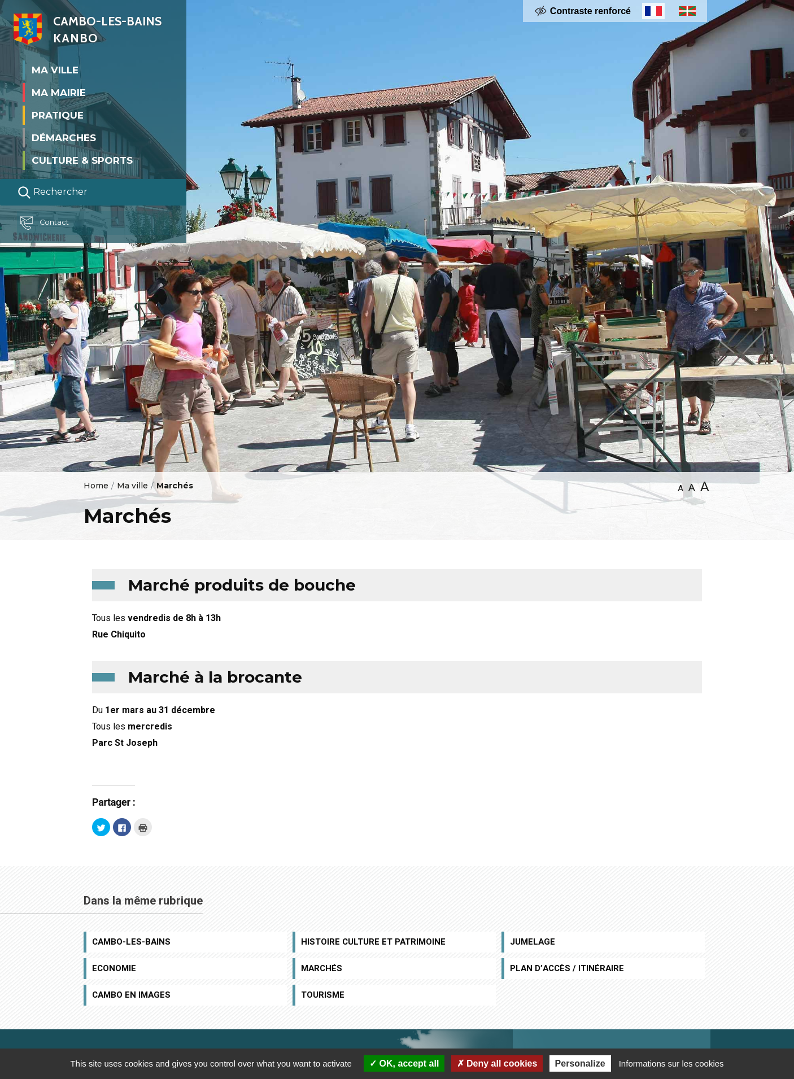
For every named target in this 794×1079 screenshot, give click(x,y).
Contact (47, 223)
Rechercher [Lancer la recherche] (53, 192)
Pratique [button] (58, 115)
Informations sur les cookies (671, 1063)
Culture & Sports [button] (82, 160)
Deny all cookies (497, 1063)
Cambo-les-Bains (131, 942)
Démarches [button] (64, 137)
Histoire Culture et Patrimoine (373, 942)
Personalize (580, 1063)
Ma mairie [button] (59, 92)
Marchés (321, 968)
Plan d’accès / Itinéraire (567, 968)
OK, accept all (404, 1063)
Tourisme (322, 995)
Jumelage (532, 942)
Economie (114, 968)
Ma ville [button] (55, 70)
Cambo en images (131, 995)
